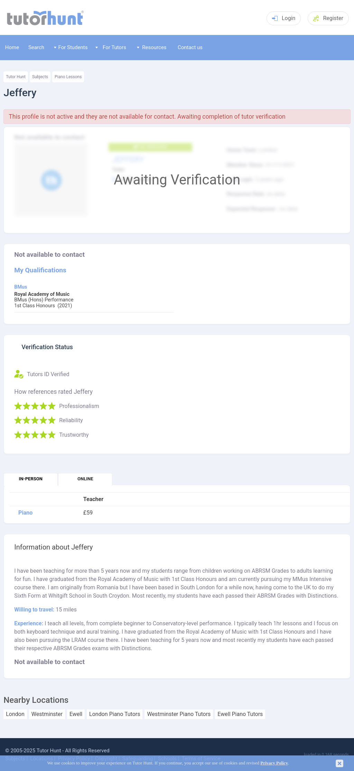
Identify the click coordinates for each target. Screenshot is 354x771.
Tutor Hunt (16, 76)
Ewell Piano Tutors (240, 714)
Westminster (47, 714)
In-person (31, 478)
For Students (70, 47)
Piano (25, 513)
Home (12, 47)
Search (36, 47)
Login (283, 18)
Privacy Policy (274, 763)
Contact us (190, 47)
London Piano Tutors (114, 714)
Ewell (75, 714)
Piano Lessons (68, 76)
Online (85, 478)
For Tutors (110, 47)
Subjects (40, 76)
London (15, 714)
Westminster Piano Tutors (179, 714)
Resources (152, 47)
